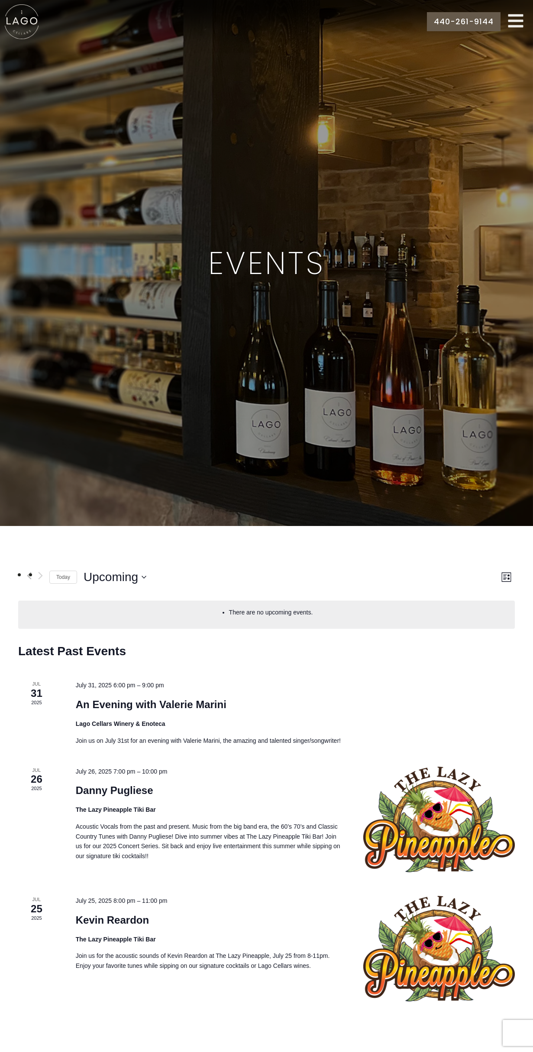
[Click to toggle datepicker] (115, 577)
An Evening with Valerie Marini (151, 704)
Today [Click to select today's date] (63, 577)
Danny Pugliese (114, 790)
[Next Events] (40, 576)
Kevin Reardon (112, 920)
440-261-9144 (464, 21)
